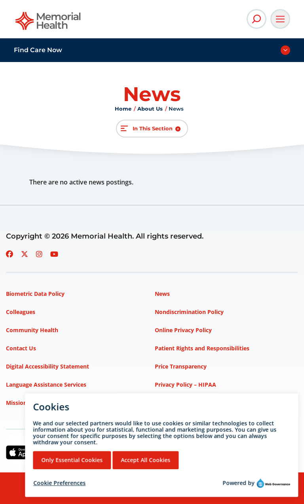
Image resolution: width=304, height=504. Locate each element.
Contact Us (21, 348)
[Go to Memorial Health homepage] (48, 23)
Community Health (32, 330)
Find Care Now (38, 50)
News (162, 293)
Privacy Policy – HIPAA (185, 384)
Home (123, 108)
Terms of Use (173, 402)
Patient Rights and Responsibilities (202, 348)
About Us (150, 108)
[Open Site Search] (256, 19)
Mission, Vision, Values (37, 402)
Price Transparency (181, 366)
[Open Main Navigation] (280, 19)
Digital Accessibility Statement (47, 366)
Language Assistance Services (46, 384)
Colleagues (20, 312)
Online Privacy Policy (183, 330)
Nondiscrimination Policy (189, 312)
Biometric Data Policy (35, 293)
